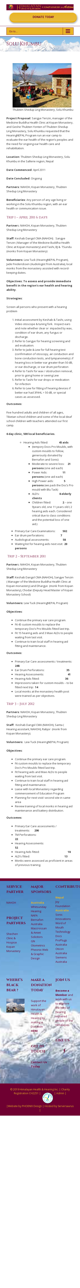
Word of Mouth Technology (62, 927)
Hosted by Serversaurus (59, 1106)
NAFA (34, 915)
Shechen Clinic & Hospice (12, 938)
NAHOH (11, 902)
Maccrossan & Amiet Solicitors (39, 932)
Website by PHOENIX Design (25, 1106)
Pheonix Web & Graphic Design (39, 954)
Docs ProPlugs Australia (61, 940)
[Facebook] (64, 1050)
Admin (60, 1093)
